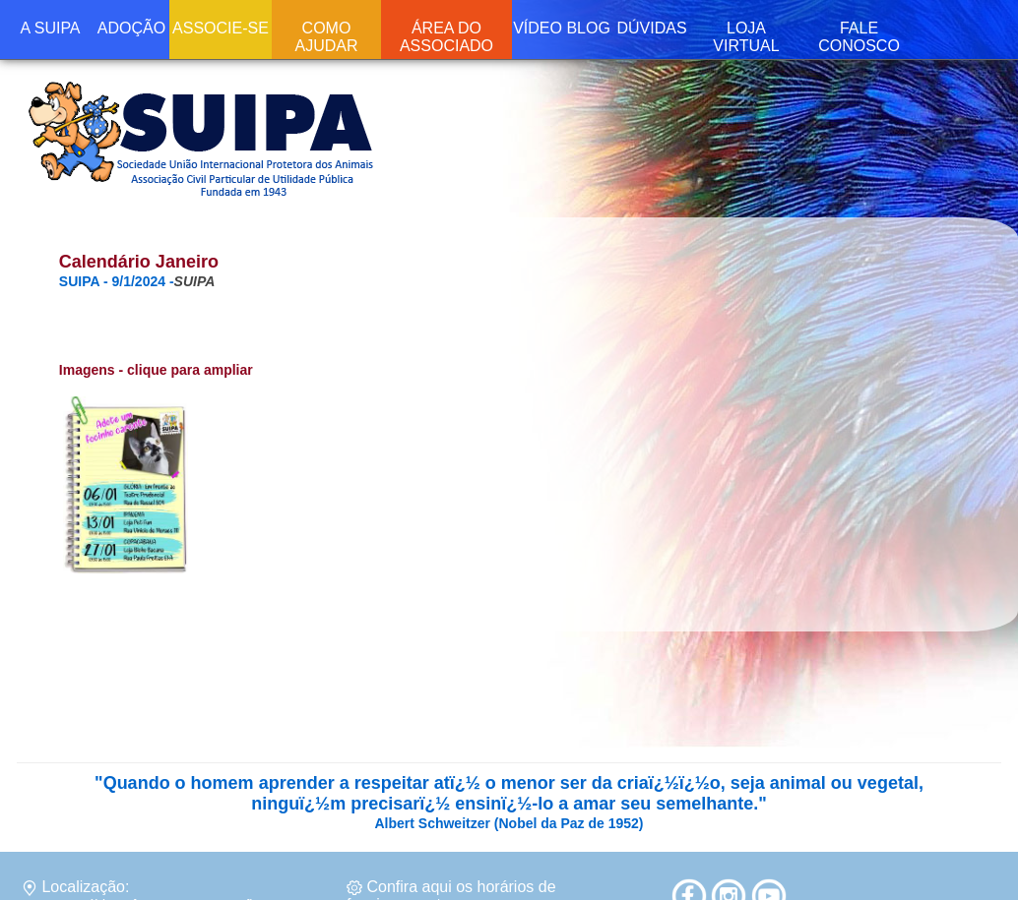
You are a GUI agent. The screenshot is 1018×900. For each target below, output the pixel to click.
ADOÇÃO (131, 28)
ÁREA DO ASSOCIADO (446, 37)
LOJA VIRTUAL (746, 37)
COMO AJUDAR (325, 37)
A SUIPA (50, 28)
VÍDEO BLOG (561, 28)
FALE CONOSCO (859, 37)
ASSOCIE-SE (220, 28)
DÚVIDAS (651, 28)
